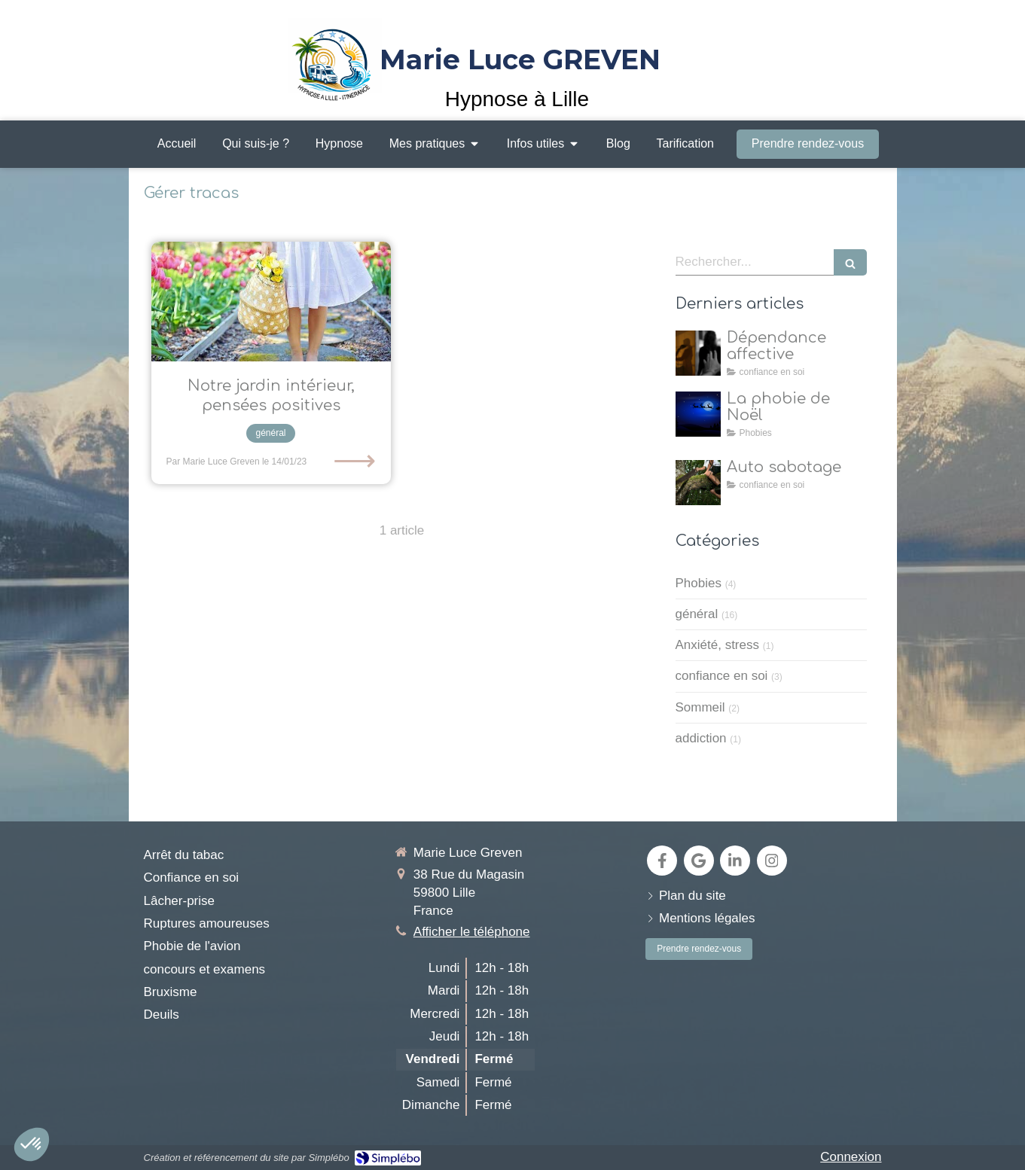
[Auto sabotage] (698, 482)
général (697, 614)
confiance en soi (722, 676)
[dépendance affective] (698, 353)
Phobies (698, 583)
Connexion (850, 1157)
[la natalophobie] (698, 414)
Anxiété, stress (718, 645)
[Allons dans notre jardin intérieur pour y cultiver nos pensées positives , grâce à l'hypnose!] (271, 301)
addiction (701, 738)
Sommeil (700, 707)
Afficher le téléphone (471, 932)
